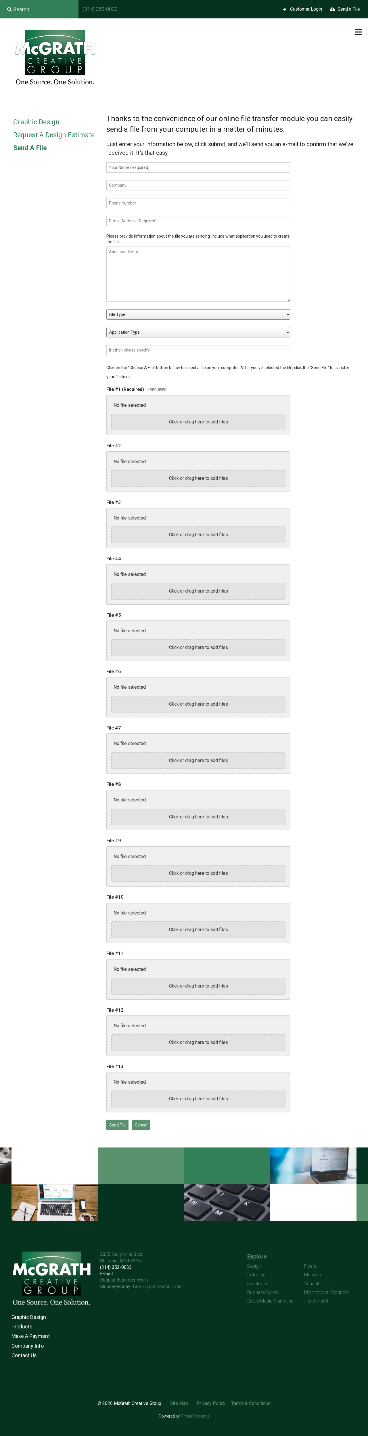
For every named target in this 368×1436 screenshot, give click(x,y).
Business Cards (262, 1292)
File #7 (113, 728)
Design (254, 1266)
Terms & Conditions (251, 1403)
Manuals (312, 1274)
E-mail (106, 1273)
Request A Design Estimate (54, 135)
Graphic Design (36, 122)
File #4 (113, 559)
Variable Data (317, 1283)
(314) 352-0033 (100, 9)
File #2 (113, 445)
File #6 (113, 671)
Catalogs (256, 1274)
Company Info (28, 1346)
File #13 (114, 1066)
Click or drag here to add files (198, 422)
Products (22, 1327)
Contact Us (24, 1355)
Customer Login (306, 9)
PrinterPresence (195, 1416)
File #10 (114, 897)
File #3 (113, 502)
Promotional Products (326, 1292)
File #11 (114, 953)
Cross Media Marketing (270, 1301)
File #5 (113, 615)
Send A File (30, 148)
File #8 (113, 784)
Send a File (349, 9)
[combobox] (39, 9)
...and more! (316, 1301)
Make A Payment (31, 1336)
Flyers (310, 1266)
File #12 (114, 1010)
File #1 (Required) (125, 389)
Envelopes (257, 1283)
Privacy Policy (211, 1403)
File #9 (113, 840)
